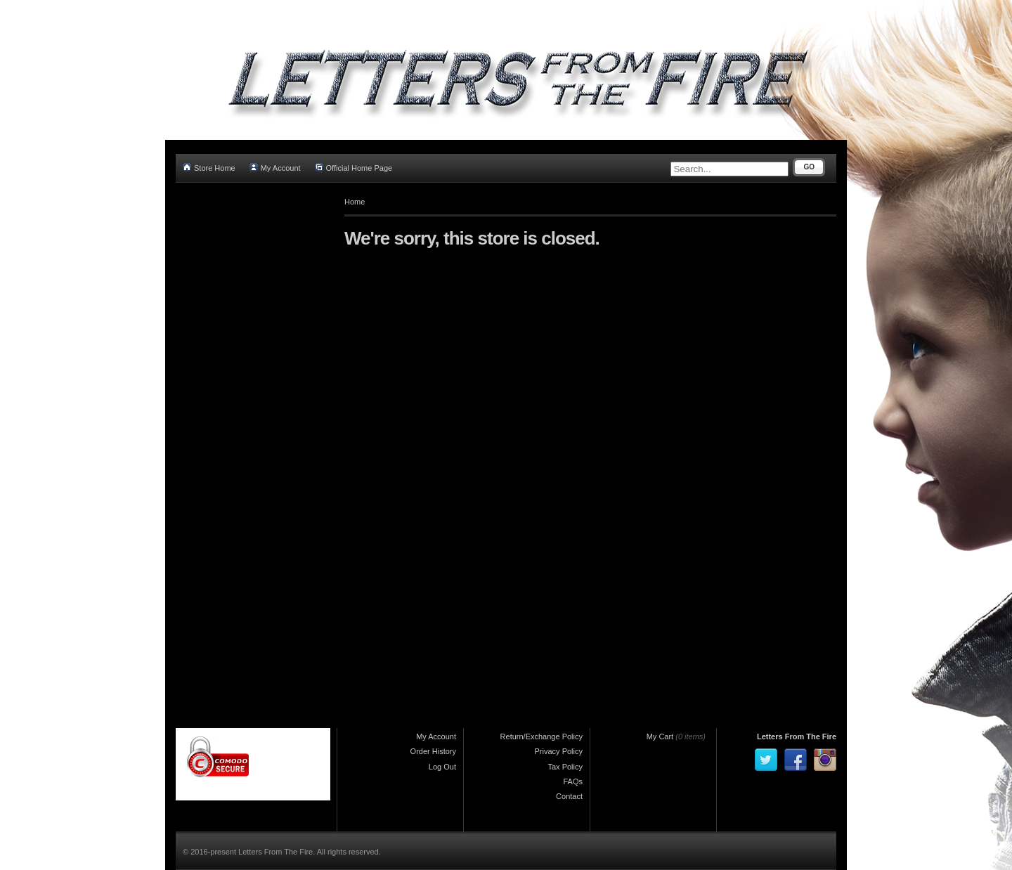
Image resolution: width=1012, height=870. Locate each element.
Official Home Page (354, 167)
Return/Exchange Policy (541, 736)
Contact (569, 796)
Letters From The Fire (796, 736)
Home (354, 201)
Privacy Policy (559, 751)
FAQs (573, 781)
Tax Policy (565, 766)
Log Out (442, 766)
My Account (275, 167)
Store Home (209, 167)
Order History (433, 751)
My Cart (660, 736)
